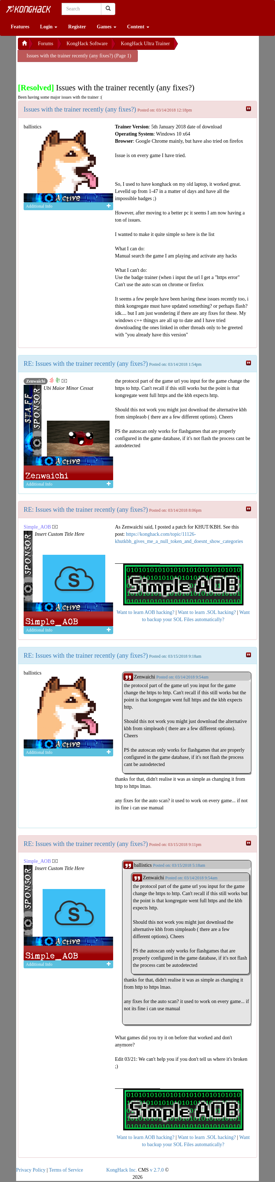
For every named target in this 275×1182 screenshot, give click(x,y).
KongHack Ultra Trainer (145, 43)
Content (138, 26)
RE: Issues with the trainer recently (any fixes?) (86, 363)
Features (20, 26)
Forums (45, 43)
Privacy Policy (30, 1170)
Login (49, 26)
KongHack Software (87, 43)
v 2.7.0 (157, 1170)
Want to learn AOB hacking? (145, 612)
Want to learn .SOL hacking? (207, 612)
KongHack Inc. (121, 1170)
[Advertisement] (75, 71)
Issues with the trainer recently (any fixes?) (80, 109)
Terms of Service (66, 1170)
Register (77, 26)
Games (106, 26)
